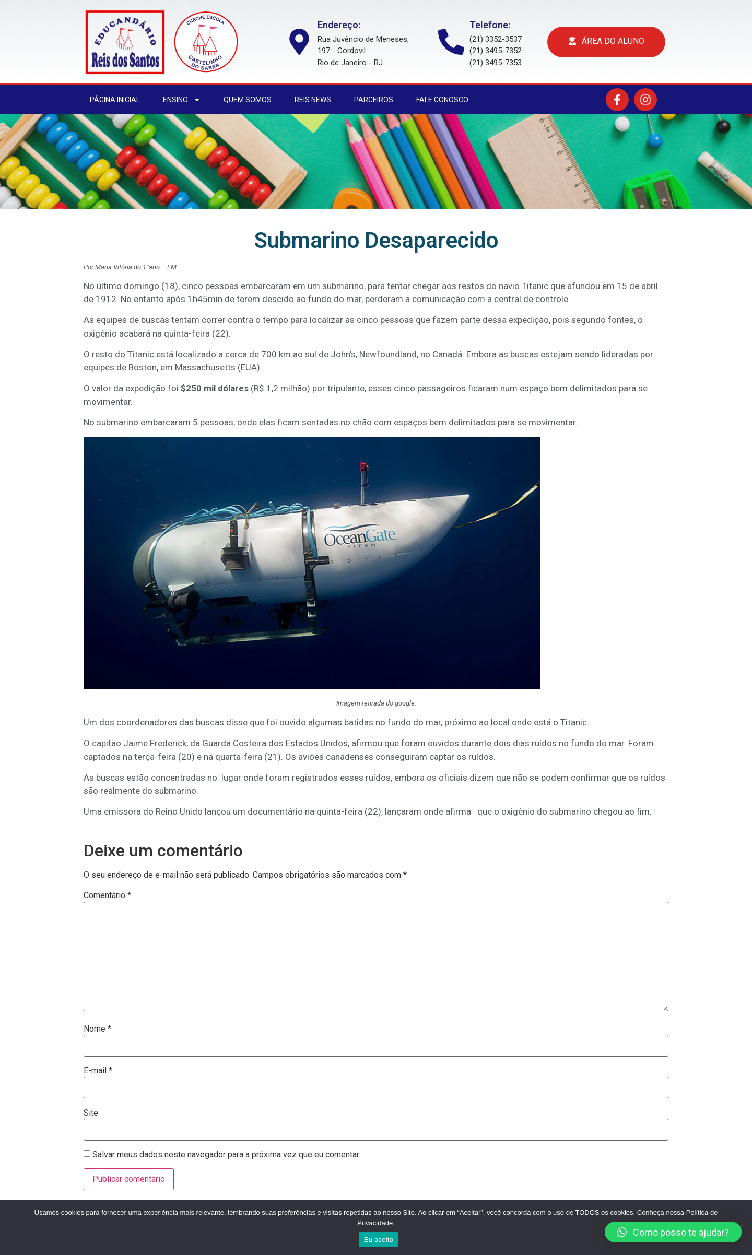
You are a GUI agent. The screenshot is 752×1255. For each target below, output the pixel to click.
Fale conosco (442, 99)
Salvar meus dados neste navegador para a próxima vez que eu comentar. (226, 1155)
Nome (97, 1029)
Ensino (182, 100)
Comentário (107, 895)
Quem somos (248, 99)
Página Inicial (115, 99)
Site (91, 1113)
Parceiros (373, 99)
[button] (673, 1232)
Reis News (313, 99)
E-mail (98, 1071)
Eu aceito (378, 1240)
